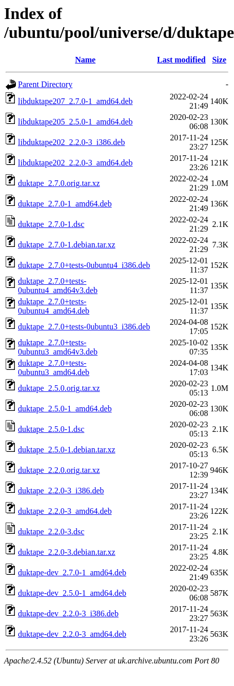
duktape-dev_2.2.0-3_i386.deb (68, 613)
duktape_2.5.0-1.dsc (51, 429)
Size (219, 59)
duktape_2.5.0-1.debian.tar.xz (66, 449)
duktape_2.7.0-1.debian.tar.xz (66, 244)
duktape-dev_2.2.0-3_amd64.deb (72, 634)
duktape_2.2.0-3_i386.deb (61, 490)
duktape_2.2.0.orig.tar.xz (59, 470)
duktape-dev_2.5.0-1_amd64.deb (72, 593)
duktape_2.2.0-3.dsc (51, 531)
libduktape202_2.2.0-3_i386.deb (71, 142)
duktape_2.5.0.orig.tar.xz (59, 388)
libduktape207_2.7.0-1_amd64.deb (75, 101)
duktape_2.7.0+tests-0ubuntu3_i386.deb (84, 326)
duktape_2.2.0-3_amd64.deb (65, 511)
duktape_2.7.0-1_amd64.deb (65, 203)
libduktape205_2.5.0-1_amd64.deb (75, 121)
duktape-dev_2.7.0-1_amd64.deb (72, 572)
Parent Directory (45, 84)
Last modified (181, 59)
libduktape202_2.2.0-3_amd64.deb (75, 162)
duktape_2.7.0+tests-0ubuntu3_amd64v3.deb (58, 347)
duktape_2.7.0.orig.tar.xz (59, 183)
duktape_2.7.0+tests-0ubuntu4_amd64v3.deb (58, 286)
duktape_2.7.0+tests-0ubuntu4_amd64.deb (53, 306)
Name (85, 59)
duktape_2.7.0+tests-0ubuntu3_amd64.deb (53, 368)
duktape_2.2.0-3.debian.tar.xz (66, 552)
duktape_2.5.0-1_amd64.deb (65, 408)
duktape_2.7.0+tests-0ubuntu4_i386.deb (84, 265)
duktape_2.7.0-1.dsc (51, 224)
